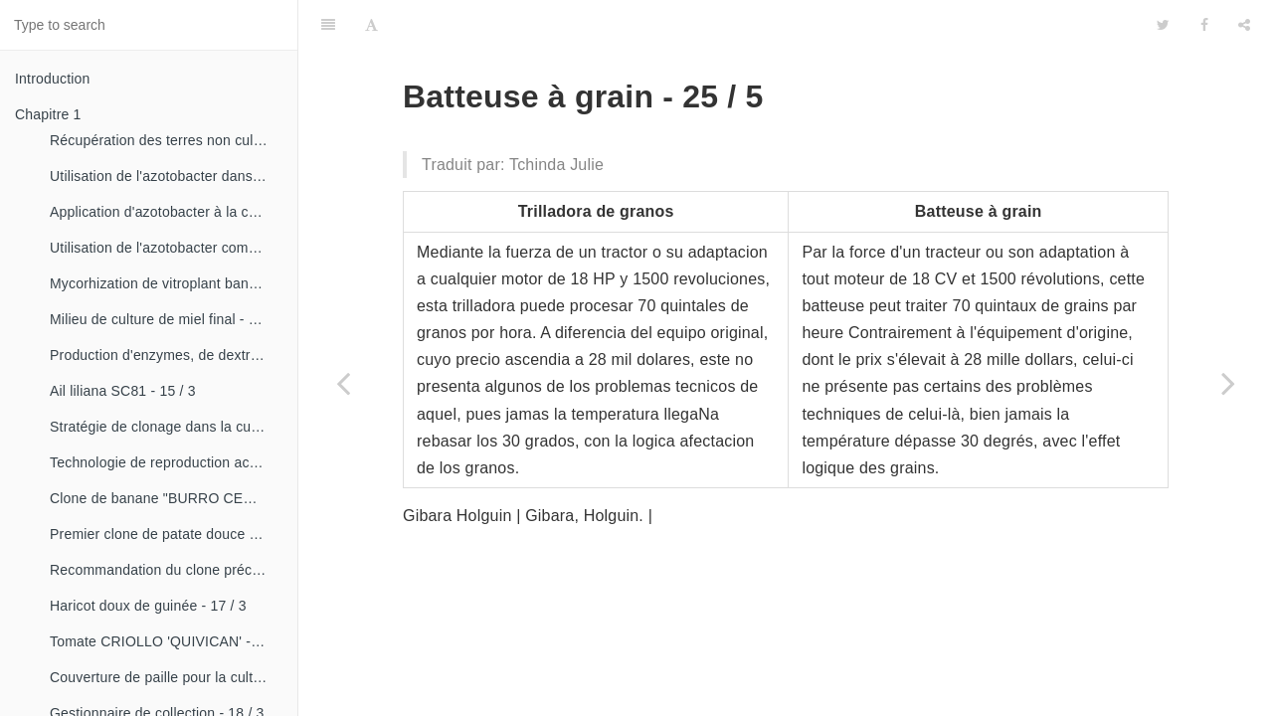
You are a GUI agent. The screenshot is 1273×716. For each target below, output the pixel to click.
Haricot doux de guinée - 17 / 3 (148, 606)
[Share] (1244, 25)
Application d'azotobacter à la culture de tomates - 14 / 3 (166, 212)
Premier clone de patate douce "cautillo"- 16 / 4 (166, 534)
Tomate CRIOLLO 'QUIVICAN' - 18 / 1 (166, 641)
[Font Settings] (371, 25)
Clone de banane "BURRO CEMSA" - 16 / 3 (166, 498)
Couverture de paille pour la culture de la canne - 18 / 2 (166, 677)
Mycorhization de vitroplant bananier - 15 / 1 (166, 283)
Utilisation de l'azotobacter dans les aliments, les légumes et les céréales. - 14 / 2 (166, 176)
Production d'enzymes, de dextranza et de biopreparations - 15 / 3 (166, 355)
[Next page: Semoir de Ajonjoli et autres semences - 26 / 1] (1228, 383)
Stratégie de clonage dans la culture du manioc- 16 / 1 (166, 427)
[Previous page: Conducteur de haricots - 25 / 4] (343, 383)
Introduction (53, 79)
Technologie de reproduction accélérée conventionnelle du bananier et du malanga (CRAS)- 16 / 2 (166, 462)
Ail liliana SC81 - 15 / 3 (123, 391)
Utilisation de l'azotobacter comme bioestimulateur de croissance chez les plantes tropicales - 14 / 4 (166, 248)
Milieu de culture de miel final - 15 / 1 (166, 319)
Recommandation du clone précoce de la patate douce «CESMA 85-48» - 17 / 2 (166, 570)
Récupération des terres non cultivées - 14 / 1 (166, 140)
